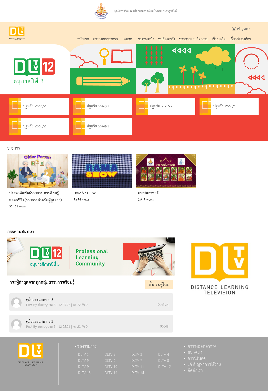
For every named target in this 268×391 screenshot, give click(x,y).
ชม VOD (195, 352)
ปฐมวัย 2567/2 (154, 106)
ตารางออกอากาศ (202, 346)
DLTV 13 (84, 372)
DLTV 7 (136, 360)
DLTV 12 (164, 366)
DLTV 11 (137, 366)
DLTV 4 (163, 354)
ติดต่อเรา (195, 371)
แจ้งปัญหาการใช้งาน (204, 365)
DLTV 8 (163, 360)
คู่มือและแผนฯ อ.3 (39, 299)
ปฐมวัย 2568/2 (27, 126)
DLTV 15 (137, 372)
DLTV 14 (111, 372)
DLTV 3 (136, 354)
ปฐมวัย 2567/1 (91, 106)
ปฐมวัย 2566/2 (27, 106)
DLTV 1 (83, 354)
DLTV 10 (111, 366)
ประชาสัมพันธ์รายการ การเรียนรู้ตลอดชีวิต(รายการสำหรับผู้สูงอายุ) (35, 197)
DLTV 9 (83, 366)
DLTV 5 (83, 360)
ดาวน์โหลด (197, 358)
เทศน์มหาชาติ (148, 193)
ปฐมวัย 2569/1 (91, 126)
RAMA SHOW (85, 193)
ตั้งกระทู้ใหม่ (159, 285)
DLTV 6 (110, 360)
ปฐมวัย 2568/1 (218, 106)
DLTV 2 (110, 354)
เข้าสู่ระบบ (241, 29)
